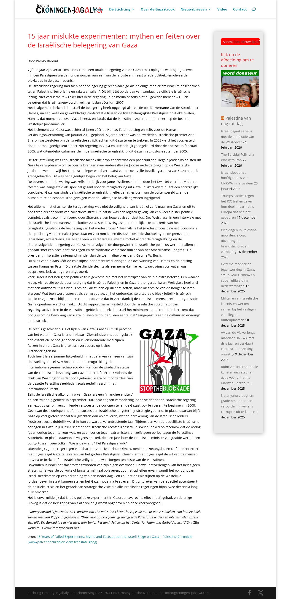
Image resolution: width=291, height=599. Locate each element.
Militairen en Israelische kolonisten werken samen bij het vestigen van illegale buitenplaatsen (239, 309)
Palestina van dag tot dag (236, 120)
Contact (240, 9)
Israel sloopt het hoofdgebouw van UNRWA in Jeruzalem (237, 178)
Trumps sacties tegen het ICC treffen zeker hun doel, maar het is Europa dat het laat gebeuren (237, 207)
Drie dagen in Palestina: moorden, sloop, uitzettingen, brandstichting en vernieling (239, 241)
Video (222, 9)
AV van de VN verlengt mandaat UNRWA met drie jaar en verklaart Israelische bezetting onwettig (238, 343)
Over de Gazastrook (158, 9)
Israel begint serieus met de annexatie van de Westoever (237, 136)
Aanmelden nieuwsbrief (241, 41)
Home (98, 9)
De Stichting (119, 9)
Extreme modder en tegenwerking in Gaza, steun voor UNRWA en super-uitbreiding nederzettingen (238, 275)
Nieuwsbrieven (194, 9)
